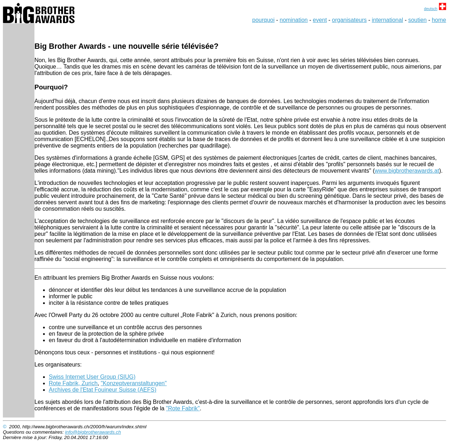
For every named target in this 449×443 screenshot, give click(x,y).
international (387, 20)
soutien (417, 20)
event (320, 20)
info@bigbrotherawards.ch (93, 432)
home (439, 20)
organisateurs (349, 20)
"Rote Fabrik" (183, 408)
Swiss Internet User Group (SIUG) (92, 377)
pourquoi (263, 20)
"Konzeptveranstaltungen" (134, 383)
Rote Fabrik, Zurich (73, 383)
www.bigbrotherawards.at (407, 171)
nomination (294, 20)
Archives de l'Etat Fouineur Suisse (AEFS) (102, 390)
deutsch (430, 8)
